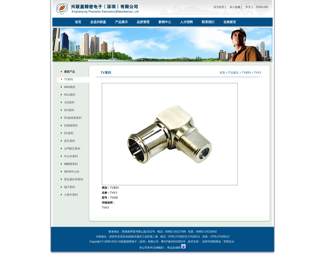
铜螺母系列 (71, 164)
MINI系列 (69, 87)
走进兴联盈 (98, 22)
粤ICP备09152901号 (173, 241)
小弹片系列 (71, 194)
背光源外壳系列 (73, 179)
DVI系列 (69, 110)
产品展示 (121, 22)
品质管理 (143, 22)
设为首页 (219, 7)
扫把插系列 (71, 125)
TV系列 (68, 79)
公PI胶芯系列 (72, 148)
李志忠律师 (174, 247)
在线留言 (229, 22)
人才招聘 (186, 22)
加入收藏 (235, 7)
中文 (248, 7)
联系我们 (208, 22)
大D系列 (69, 102)
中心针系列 (71, 156)
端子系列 (69, 187)
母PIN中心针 (71, 171)
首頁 (222, 72)
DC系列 (68, 133)
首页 (78, 22)
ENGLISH (262, 7)
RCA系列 (69, 94)
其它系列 (69, 140)
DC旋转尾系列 (72, 117)
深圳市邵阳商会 (211, 241)
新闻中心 (164, 22)
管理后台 (228, 241)
